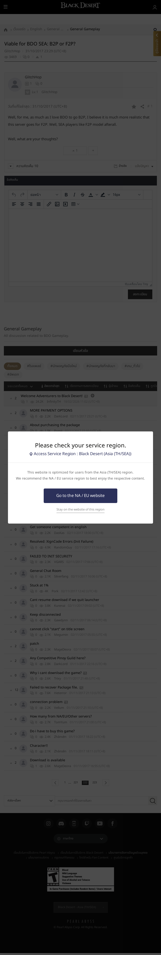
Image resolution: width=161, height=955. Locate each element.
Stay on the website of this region (80, 509)
